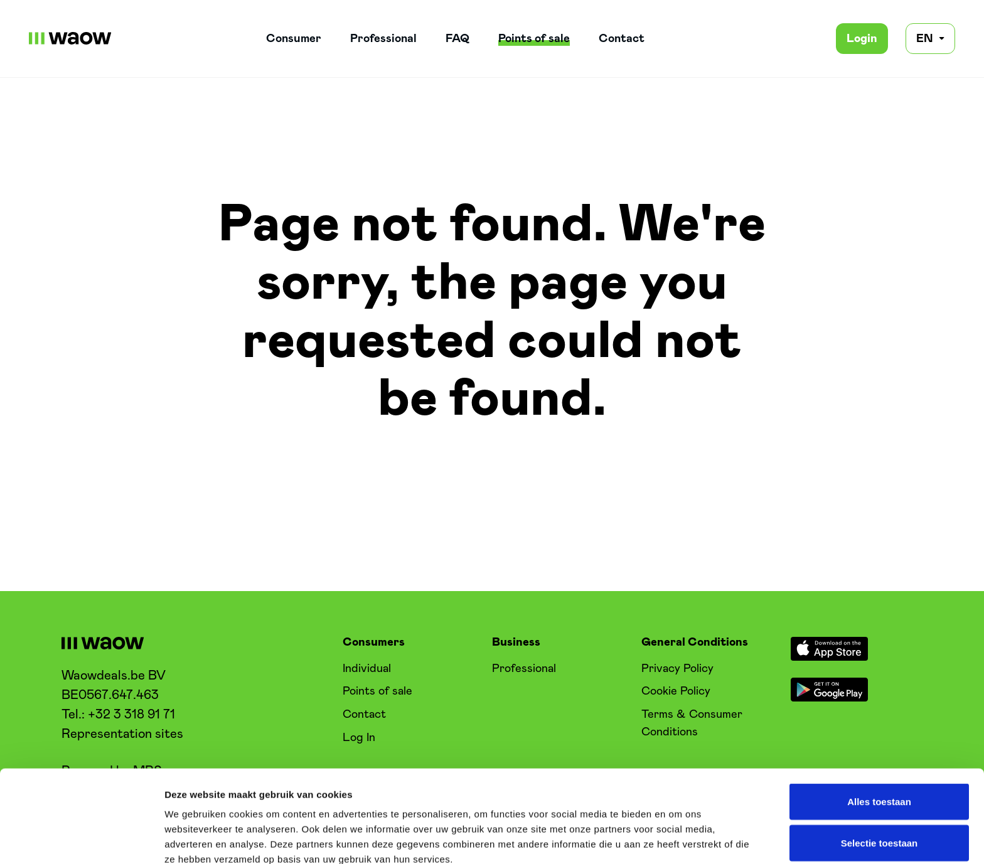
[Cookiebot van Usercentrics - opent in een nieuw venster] (81, 839)
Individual (367, 669)
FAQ (457, 39)
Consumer (293, 39)
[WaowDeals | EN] (70, 38)
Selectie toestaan (879, 750)
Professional (383, 39)
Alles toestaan (879, 709)
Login (862, 39)
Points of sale (534, 39)
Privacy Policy (677, 669)
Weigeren (879, 791)
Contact (621, 39)
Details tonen (678, 839)
